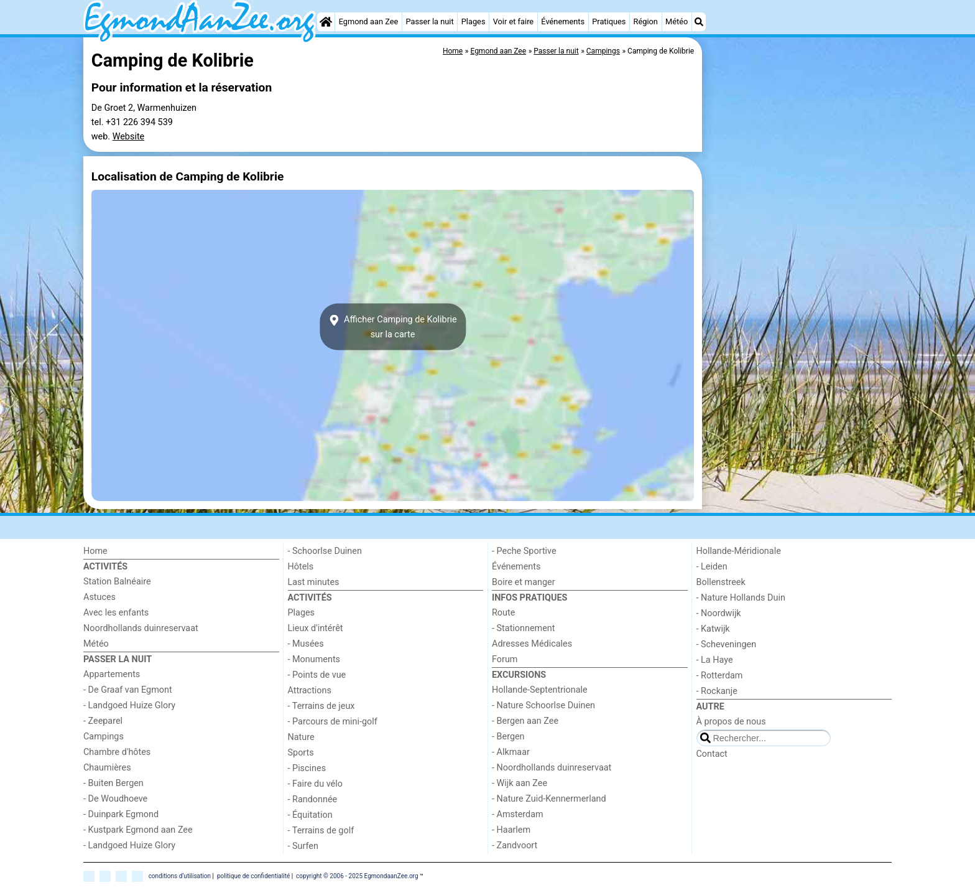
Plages (473, 21)
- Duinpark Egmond (121, 814)
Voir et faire (513, 21)
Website (129, 136)
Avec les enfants (116, 612)
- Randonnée (313, 799)
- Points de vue (317, 675)
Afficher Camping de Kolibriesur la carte (392, 326)
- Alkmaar (511, 752)
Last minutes (314, 582)
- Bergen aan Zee (525, 721)
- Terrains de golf (321, 830)
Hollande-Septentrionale (540, 690)
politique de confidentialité (253, 876)
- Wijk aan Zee (519, 783)
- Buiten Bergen (113, 783)
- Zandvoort (514, 845)
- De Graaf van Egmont (127, 690)
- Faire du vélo (315, 784)
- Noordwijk (718, 613)
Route (503, 612)
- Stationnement (523, 628)
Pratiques (609, 21)
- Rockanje (716, 691)
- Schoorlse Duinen (325, 551)
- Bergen (508, 736)
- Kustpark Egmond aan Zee (138, 830)
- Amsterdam (517, 814)
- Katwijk (713, 629)
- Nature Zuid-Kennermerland (549, 799)
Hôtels (301, 566)
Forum (504, 659)
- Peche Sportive (524, 551)
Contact (712, 754)
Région (646, 21)
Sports (301, 752)
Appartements (111, 674)
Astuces (99, 597)
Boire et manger (523, 582)
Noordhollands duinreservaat (140, 628)
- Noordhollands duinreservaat (551, 767)
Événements (563, 21)
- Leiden (712, 566)
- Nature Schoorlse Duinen (543, 705)
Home (95, 551)
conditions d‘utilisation (180, 876)
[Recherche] (699, 21)
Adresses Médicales (532, 644)
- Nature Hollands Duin (740, 598)
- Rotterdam (719, 675)
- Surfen (303, 846)
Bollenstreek (721, 582)
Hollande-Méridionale (738, 551)
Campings (103, 736)
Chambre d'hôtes (116, 752)
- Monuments (314, 659)
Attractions (309, 690)
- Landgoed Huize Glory (129, 705)
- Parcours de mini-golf (332, 721)
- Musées (306, 644)
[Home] (326, 21)
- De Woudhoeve (115, 799)
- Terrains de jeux (321, 706)
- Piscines (307, 768)
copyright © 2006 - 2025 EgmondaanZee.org (357, 876)
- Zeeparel (102, 721)
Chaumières (107, 767)
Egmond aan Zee (369, 21)
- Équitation (310, 815)
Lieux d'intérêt (315, 628)
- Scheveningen (726, 644)
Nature (301, 737)
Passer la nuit (429, 21)
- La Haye (714, 660)
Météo (676, 21)
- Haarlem (511, 830)
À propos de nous (731, 721)
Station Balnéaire (117, 581)
